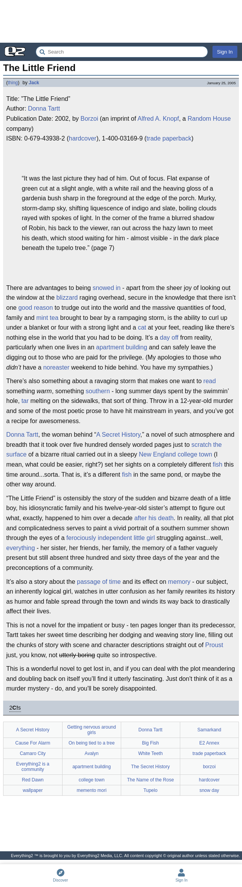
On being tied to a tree (91, 743)
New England (157, 454)
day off (169, 337)
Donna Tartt (44, 108)
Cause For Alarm (32, 743)
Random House (209, 118)
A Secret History (118, 434)
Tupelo (150, 790)
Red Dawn (33, 780)
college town (195, 454)
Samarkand (209, 730)
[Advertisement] (121, 21)
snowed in (106, 288)
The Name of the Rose (150, 780)
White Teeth (150, 753)
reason (43, 307)
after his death (154, 518)
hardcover (82, 138)
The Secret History (150, 766)
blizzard (67, 297)
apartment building (121, 347)
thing (13, 82)
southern (98, 391)
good (25, 307)
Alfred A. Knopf (158, 118)
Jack (34, 82)
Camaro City (33, 753)
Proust (214, 645)
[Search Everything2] (122, 51)
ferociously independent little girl (110, 538)
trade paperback (169, 138)
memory (179, 581)
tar (25, 401)
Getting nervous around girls (91, 729)
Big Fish (150, 743)
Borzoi (89, 118)
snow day (209, 790)
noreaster (56, 367)
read (210, 381)
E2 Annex (209, 743)
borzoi (209, 766)
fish (218, 464)
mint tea (47, 317)
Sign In (225, 52)
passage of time (99, 581)
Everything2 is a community (32, 766)
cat (142, 327)
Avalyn (92, 753)
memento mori (91, 790)
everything (20, 548)
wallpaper (33, 790)
